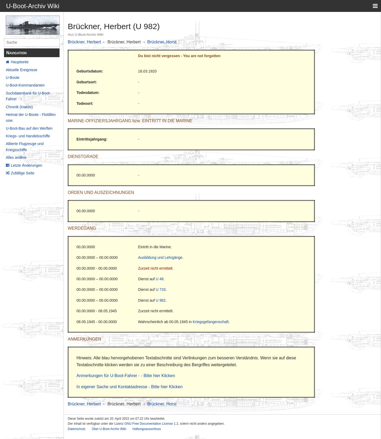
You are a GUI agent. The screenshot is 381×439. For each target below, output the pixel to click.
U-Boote (12, 77)
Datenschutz (76, 429)
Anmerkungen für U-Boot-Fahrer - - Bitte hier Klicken (125, 375)
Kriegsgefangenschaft (210, 322)
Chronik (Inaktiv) (19, 107)
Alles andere (16, 157)
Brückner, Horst (161, 42)
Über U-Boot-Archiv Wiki (109, 429)
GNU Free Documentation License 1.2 (151, 424)
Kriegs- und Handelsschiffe (28, 136)
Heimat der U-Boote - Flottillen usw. (31, 117)
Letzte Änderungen (26, 165)
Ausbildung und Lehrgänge (160, 257)
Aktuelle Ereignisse (21, 70)
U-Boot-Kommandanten (25, 85)
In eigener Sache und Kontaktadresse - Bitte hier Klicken (129, 386)
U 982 (161, 300)
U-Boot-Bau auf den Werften (29, 128)
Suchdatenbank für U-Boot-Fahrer (28, 96)
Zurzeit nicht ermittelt (155, 268)
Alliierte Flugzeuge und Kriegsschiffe (24, 147)
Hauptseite (20, 62)
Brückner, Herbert (84, 42)
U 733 (161, 289)
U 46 (160, 279)
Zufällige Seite (22, 173)
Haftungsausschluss (147, 429)
